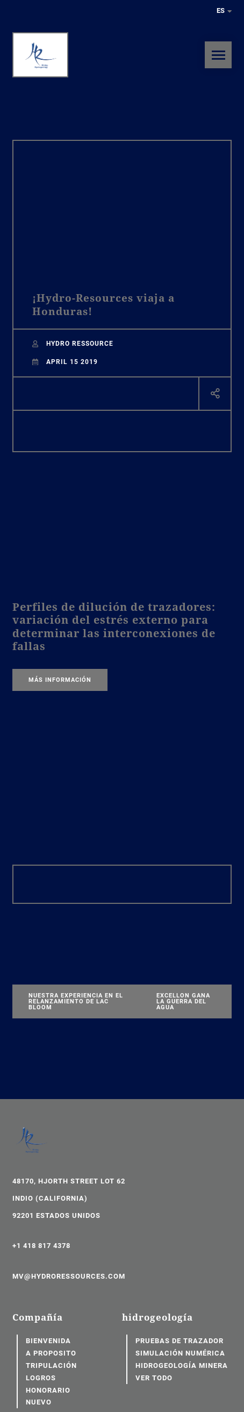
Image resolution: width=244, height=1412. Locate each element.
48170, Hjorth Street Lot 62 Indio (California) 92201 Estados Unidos (68, 1198)
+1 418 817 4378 (41, 1246)
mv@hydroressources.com (68, 1276)
